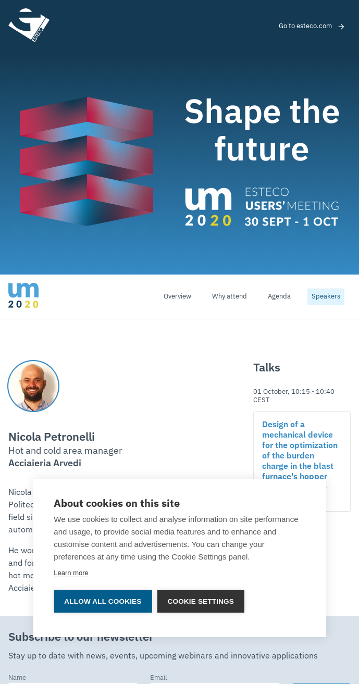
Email (158, 678)
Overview (177, 296)
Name (17, 678)
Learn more (71, 573)
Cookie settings (201, 601)
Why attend (229, 296)
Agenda (279, 296)
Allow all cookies (102, 601)
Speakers (326, 296)
